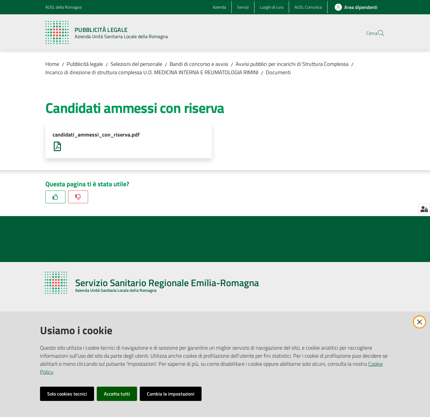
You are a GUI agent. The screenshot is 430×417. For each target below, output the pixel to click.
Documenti (278, 72)
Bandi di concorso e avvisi (199, 64)
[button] (377, 33)
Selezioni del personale (136, 64)
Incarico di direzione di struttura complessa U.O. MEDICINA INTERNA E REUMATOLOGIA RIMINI (151, 72)
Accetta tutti (117, 393)
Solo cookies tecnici (67, 393)
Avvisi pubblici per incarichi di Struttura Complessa (292, 64)
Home (52, 64)
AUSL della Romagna (63, 7)
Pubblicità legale (85, 64)
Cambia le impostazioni (170, 393)
